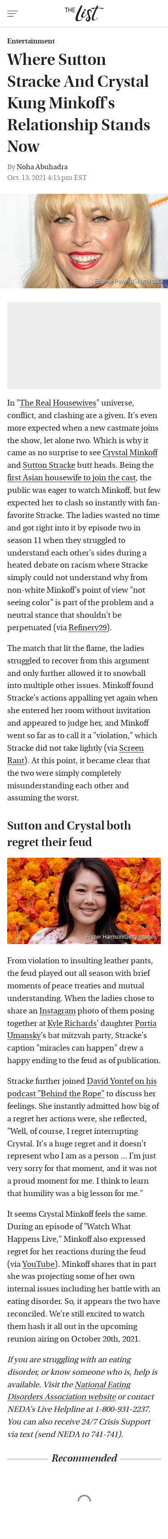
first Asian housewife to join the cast (71, 478)
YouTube (38, 1264)
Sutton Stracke (49, 465)
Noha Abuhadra (42, 166)
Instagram (57, 1011)
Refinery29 (88, 628)
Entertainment (31, 41)
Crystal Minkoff (130, 452)
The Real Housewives (58, 403)
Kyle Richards (72, 1023)
